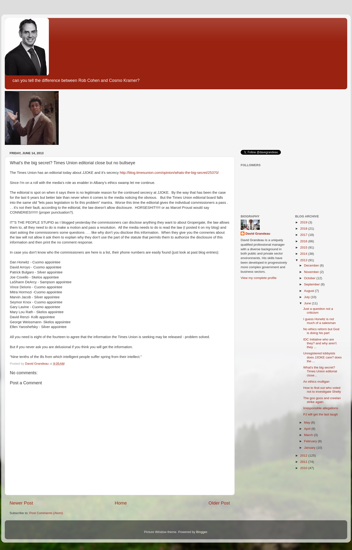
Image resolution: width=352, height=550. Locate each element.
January (310, 447)
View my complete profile (259, 278)
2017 (304, 235)
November (312, 272)
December (312, 265)
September (312, 284)
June (308, 303)
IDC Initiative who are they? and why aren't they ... (319, 343)
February (311, 441)
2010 (304, 468)
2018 (304, 228)
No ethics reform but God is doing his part (321, 331)
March (309, 435)
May (307, 422)
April (308, 429)
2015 (304, 247)
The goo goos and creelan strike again (322, 400)
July (307, 297)
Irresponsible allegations (320, 408)
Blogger (201, 532)
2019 (304, 222)
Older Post (219, 502)
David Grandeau (257, 233)
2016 (304, 241)
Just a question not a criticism (318, 310)
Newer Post (21, 502)
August (309, 291)
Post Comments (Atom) (46, 513)
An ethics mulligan (316, 381)
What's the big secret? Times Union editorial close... (320, 371)
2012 (304, 455)
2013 (304, 260)
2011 (304, 462)
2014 (304, 253)
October (310, 278)
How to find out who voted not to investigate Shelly (322, 389)
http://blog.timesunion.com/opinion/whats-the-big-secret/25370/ (169, 173)
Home (121, 502)
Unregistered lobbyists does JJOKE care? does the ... (322, 357)
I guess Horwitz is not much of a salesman (319, 321)
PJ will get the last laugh (320, 414)
